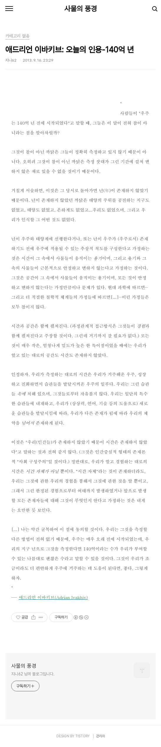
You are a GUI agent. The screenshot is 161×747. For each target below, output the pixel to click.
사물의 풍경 (80, 8)
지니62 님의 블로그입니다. (33, 674)
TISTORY (82, 736)
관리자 (100, 736)
